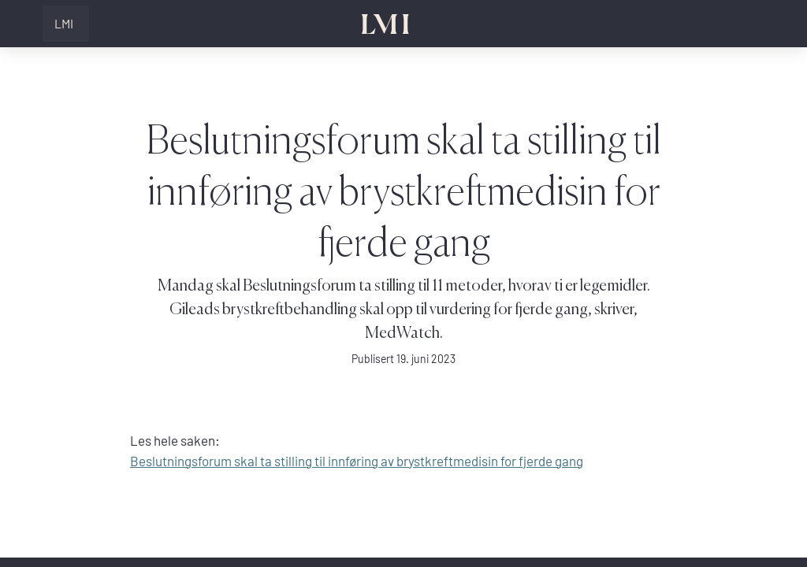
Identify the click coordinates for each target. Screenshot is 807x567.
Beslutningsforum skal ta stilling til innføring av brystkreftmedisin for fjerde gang (356, 461)
